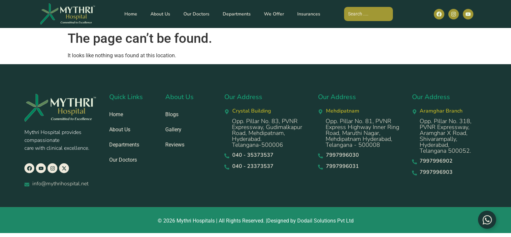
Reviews (174, 145)
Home (130, 14)
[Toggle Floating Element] (487, 220)
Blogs (171, 114)
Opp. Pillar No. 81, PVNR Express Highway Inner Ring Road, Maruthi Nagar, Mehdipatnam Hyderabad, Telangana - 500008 (362, 133)
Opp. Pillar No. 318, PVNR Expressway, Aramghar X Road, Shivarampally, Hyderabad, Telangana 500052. (445, 136)
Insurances (308, 14)
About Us (160, 14)
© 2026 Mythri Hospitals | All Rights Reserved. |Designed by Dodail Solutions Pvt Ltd (256, 221)
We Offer (274, 14)
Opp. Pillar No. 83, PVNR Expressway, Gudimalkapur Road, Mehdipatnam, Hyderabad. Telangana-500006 (267, 133)
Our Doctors (196, 14)
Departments (237, 14)
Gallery (173, 129)
